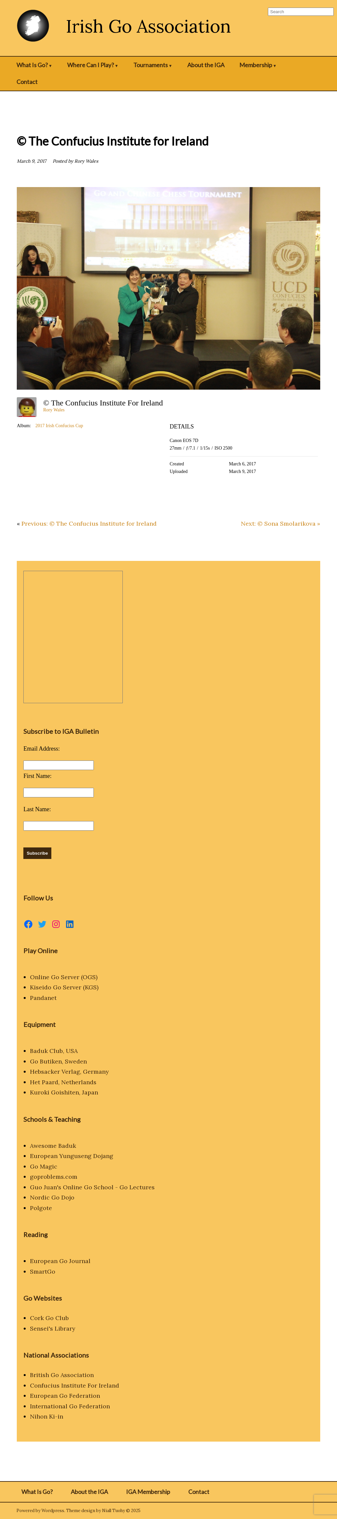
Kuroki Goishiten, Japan (64, 1092)
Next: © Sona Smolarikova (278, 523)
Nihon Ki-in (46, 1416)
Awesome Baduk (53, 1145)
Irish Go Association (148, 26)
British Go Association (62, 1375)
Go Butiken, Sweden (58, 1061)
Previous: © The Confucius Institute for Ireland (89, 523)
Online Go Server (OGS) (63, 977)
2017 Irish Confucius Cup (59, 425)
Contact (27, 81)
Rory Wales (54, 409)
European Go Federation (65, 1395)
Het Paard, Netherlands (63, 1082)
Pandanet (43, 998)
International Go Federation (70, 1406)
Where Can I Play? (90, 65)
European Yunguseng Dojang (71, 1156)
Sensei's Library (52, 1328)
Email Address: (41, 748)
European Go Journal (60, 1261)
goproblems (47, 1176)
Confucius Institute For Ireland (74, 1385)
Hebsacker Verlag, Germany (69, 1071)
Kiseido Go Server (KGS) (64, 987)
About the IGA (205, 65)
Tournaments (150, 65)
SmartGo (42, 1271)
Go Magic (43, 1166)
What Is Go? (32, 65)
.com (70, 1176)
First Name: (37, 776)
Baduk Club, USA (54, 1051)
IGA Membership (148, 1491)
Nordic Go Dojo (52, 1197)
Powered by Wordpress (40, 1510)
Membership (255, 65)
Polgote (41, 1208)
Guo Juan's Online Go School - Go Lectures (92, 1187)
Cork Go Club (49, 1318)
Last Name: (37, 809)
